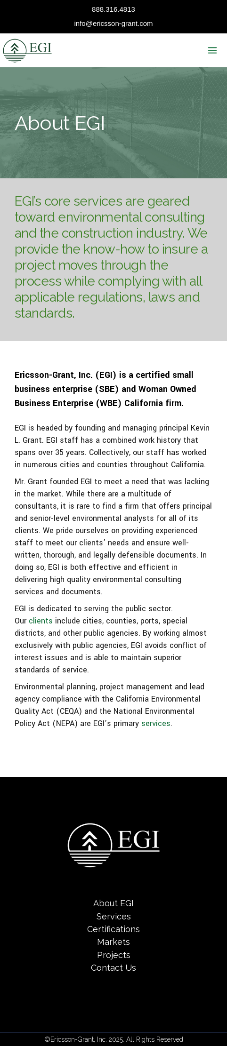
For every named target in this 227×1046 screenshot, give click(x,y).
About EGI (113, 904)
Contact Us (113, 968)
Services (114, 916)
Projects (113, 955)
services (155, 723)
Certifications (113, 929)
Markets (113, 942)
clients (41, 620)
